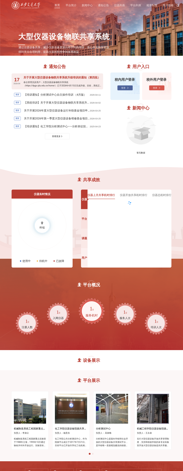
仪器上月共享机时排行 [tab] (101, 195)
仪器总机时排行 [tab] (161, 195)
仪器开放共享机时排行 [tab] (133, 195)
